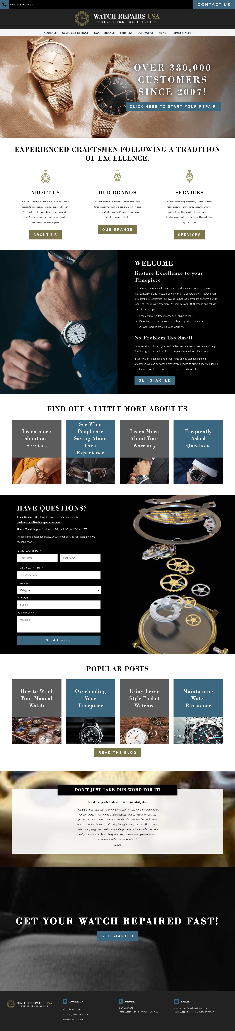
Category (25, 583)
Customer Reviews (75, 33)
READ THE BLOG (118, 752)
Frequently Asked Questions (198, 438)
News (162, 33)
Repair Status (181, 33)
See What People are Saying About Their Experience (90, 438)
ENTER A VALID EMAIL (31, 568)
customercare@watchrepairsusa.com (38, 522)
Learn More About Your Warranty (144, 438)
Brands (109, 33)
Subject (23, 598)
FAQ (96, 33)
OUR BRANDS (117, 229)
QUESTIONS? (26, 613)
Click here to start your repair (173, 106)
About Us (50, 33)
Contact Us (145, 33)
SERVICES (189, 234)
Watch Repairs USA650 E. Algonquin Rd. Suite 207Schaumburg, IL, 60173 (76, 1014)
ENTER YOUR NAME (29, 550)
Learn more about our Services (36, 438)
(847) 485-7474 (126, 1008)
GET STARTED (155, 380)
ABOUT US (45, 234)
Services (126, 33)
